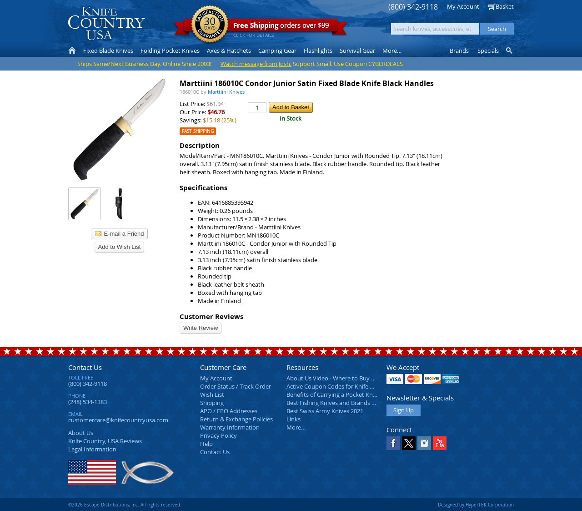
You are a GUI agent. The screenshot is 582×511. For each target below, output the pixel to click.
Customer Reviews (211, 316)
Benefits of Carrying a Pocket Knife (332, 394)
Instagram (424, 443)
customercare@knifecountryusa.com (118, 420)
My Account (463, 6)
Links (293, 419)
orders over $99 (260, 27)
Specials (488, 50)
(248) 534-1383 (87, 402)
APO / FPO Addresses (228, 411)
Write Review (200, 327)
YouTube (440, 443)
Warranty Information (230, 427)
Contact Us (85, 367)
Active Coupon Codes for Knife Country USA (345, 386)
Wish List (212, 394)
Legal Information (92, 449)
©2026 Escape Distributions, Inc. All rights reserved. (124, 504)
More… (296, 427)
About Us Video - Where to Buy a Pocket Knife (347, 378)
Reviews (105, 441)
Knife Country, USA (106, 23)
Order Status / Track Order (235, 386)
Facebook (393, 443)
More (391, 50)
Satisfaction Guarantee (210, 25)
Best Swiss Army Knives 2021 (324, 411)
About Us (80, 433)
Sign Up (403, 410)
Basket (505, 6)
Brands (459, 50)
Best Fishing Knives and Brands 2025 (335, 403)
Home (72, 50)
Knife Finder (509, 50)
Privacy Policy (218, 435)
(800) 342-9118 (413, 7)
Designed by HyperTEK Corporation (476, 504)
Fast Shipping (198, 131)
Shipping (212, 403)
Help (206, 444)
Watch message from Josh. (256, 64)
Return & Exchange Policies (236, 419)
